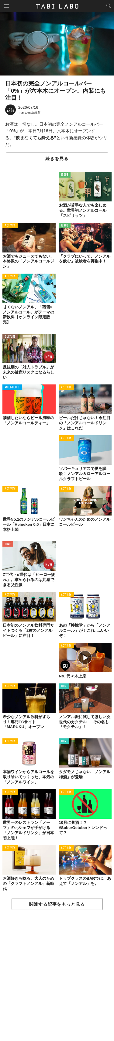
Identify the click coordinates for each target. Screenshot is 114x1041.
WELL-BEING (12, 387)
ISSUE (64, 175)
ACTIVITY (10, 225)
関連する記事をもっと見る (57, 904)
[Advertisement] (57, 976)
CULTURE (10, 337)
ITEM (64, 686)
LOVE (8, 544)
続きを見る (56, 158)
